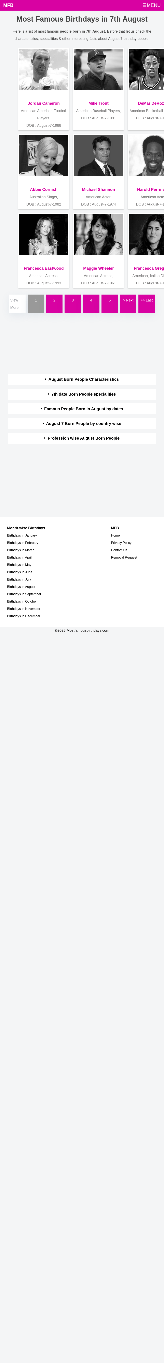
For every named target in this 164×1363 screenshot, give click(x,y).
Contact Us (119, 550)
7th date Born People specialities (83, 394)
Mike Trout (98, 103)
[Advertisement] (78, 342)
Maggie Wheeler (98, 268)
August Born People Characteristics (84, 379)
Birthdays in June (19, 572)
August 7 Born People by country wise (83, 423)
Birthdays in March (20, 550)
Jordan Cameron (44, 103)
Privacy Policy (121, 543)
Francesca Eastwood (44, 268)
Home (115, 535)
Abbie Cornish (43, 189)
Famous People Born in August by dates (83, 409)
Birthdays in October (22, 601)
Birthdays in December (23, 616)
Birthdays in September (24, 594)
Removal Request (124, 557)
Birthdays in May (19, 565)
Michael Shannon (98, 189)
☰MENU (151, 5)
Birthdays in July (19, 579)
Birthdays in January (22, 535)
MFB (8, 5)
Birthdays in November (23, 609)
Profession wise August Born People (84, 438)
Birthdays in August (21, 587)
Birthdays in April (19, 557)
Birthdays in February (22, 543)
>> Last (146, 300)
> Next (128, 300)
